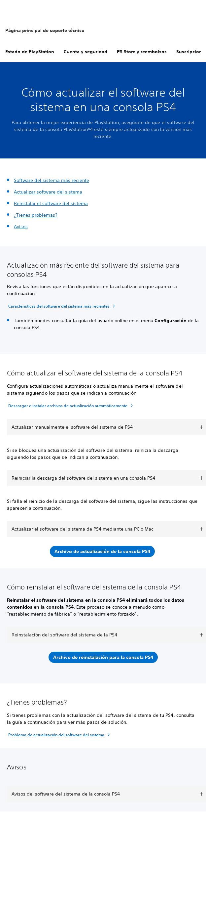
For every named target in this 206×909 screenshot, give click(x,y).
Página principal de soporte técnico (45, 30)
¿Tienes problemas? (35, 215)
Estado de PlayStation (29, 52)
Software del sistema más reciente (51, 180)
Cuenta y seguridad (85, 52)
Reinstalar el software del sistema (51, 203)
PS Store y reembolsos (142, 52)
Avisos (21, 227)
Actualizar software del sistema (48, 192)
